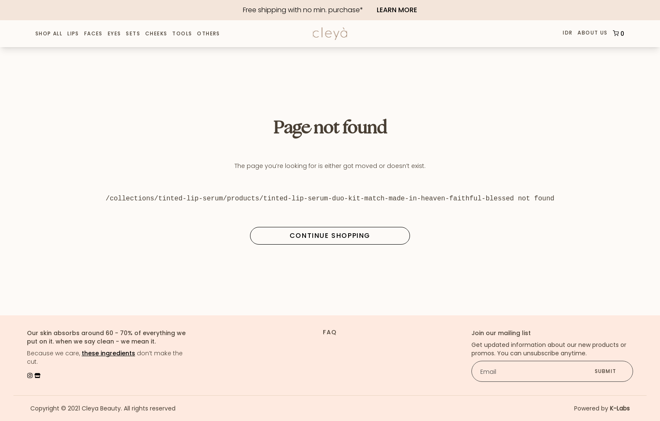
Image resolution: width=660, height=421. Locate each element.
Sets (133, 33)
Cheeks (156, 33)
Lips (73, 33)
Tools (182, 33)
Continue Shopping (330, 235)
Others (208, 33)
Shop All (48, 33)
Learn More (397, 10)
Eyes (114, 33)
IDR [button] (567, 32)
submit (605, 371)
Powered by (602, 408)
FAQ (330, 332)
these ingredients (108, 353)
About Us (592, 33)
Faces (93, 33)
